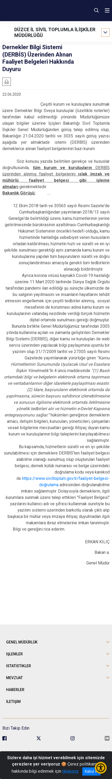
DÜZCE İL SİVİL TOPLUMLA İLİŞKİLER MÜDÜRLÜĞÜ (54, 32)
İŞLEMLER (14, 654)
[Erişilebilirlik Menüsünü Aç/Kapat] (101, 768)
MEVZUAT (14, 678)
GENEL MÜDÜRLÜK (22, 642)
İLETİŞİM (13, 701)
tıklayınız (70, 771)
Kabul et (91, 771)
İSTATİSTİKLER (18, 666)
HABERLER (15, 690)
